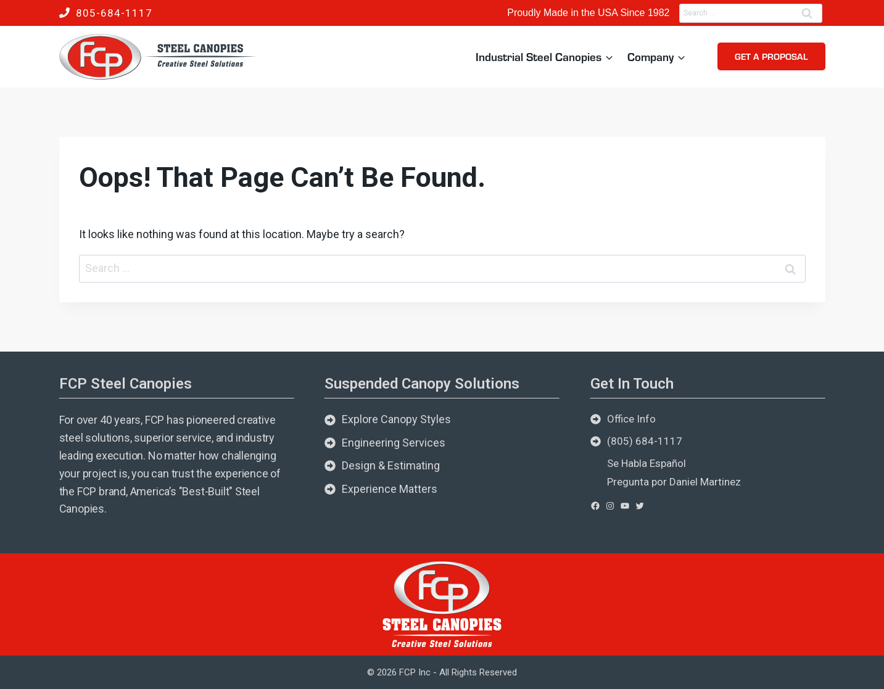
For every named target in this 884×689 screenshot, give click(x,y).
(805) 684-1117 (644, 441)
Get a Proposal (771, 56)
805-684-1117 (114, 13)
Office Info (631, 419)
